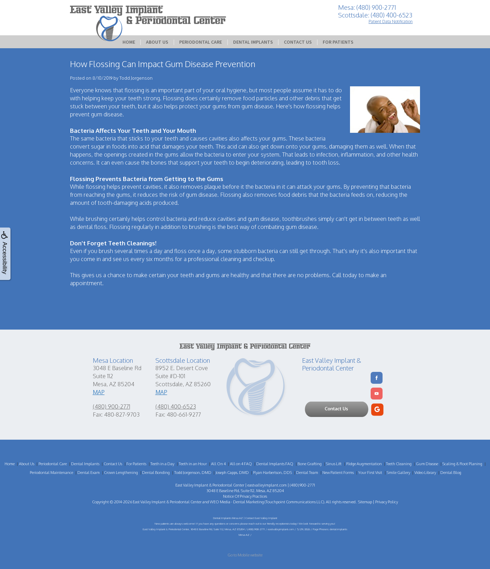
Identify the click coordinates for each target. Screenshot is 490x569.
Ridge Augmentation (364, 463)
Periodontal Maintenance (51, 472)
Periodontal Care (200, 42)
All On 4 (218, 463)
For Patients (338, 42)
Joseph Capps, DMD (232, 472)
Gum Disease (427, 463)
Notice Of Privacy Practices (245, 496)
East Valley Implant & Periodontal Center (167, 501)
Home (128, 42)
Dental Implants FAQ (274, 463)
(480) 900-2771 (111, 406)
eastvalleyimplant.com (267, 485)
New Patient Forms (338, 472)
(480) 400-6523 (175, 406)
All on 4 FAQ (241, 463)
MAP (99, 392)
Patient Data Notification (391, 21)
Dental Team (307, 472)
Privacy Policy (386, 501)
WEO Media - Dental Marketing (237, 501)
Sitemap (365, 501)
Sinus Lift (334, 463)
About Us (157, 42)
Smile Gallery (398, 472)
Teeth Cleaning (399, 463)
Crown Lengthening (121, 472)
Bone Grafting (310, 463)
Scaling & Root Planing (462, 463)
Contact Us (298, 42)
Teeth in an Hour (193, 463)
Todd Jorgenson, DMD (192, 472)
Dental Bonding (156, 472)
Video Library (425, 472)
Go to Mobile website (244, 555)
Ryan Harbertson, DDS (272, 472)
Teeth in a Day (162, 463)
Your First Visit (370, 472)
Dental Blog (450, 472)
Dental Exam (88, 472)
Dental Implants (253, 42)
